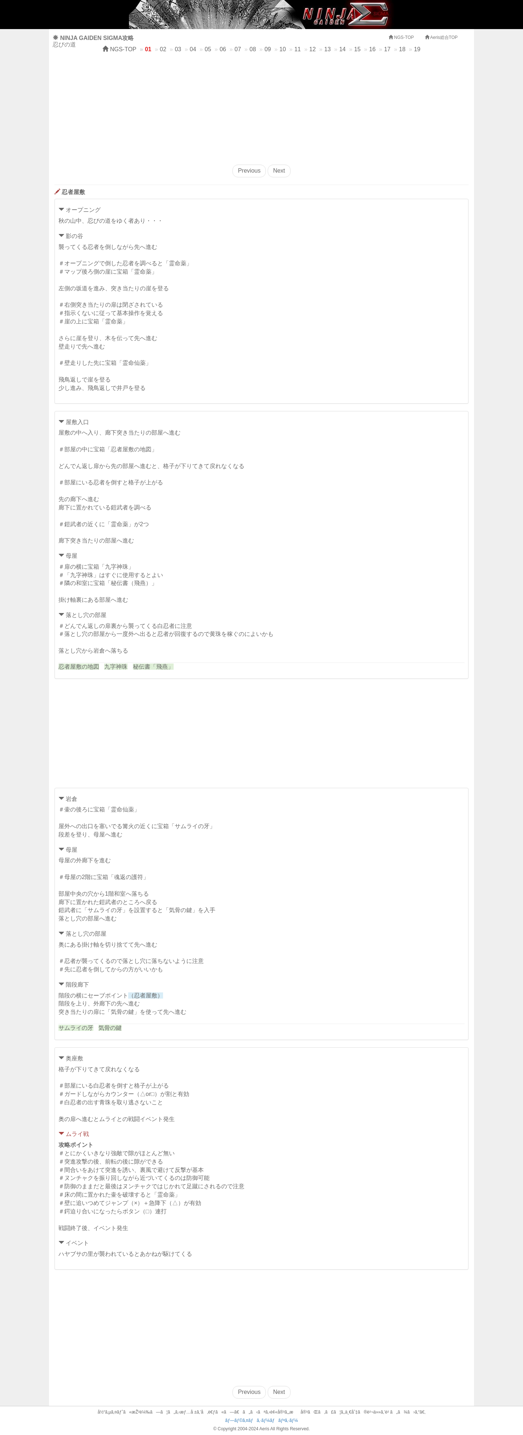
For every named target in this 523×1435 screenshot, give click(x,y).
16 (372, 49)
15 (357, 49)
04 (193, 49)
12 (312, 49)
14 (342, 49)
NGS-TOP (119, 49)
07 (238, 49)
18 (402, 49)
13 (327, 49)
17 (387, 49)
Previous (249, 171)
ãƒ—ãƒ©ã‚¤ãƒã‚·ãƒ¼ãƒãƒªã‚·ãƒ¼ (261, 1420)
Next (279, 171)
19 (417, 49)
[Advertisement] (261, 106)
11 (297, 49)
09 (267, 49)
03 (178, 49)
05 (208, 49)
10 (282, 49)
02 (163, 49)
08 (253, 49)
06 (223, 49)
